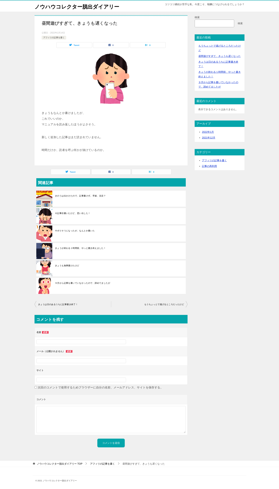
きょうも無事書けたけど (67, 265)
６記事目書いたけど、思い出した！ (72, 213)
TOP (59, 463)
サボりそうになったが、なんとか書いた (75, 230)
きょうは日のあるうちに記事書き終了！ (58, 304)
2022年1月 (208, 131)
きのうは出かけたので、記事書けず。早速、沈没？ (80, 196)
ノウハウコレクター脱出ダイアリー (78, 6)
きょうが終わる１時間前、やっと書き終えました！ (80, 248)
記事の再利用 (209, 166)
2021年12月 (208, 137)
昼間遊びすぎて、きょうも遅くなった (219, 56)
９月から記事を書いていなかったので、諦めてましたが (82, 283)
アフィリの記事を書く (54, 37)
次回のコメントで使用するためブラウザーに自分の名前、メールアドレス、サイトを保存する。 (100, 387)
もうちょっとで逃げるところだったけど (164, 304)
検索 (197, 17)
